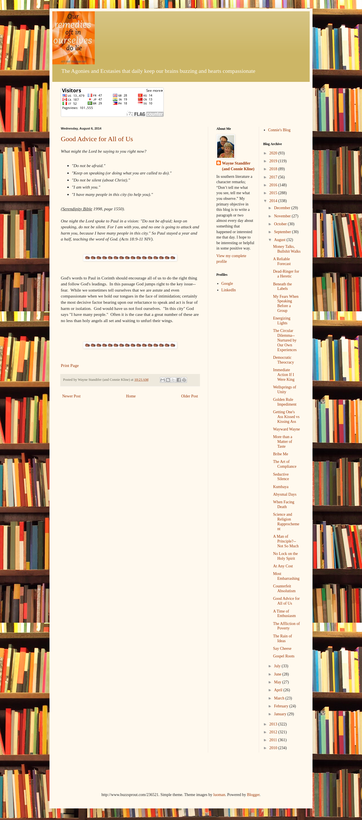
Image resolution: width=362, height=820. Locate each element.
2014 (273, 201)
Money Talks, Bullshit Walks (286, 248)
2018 (273, 169)
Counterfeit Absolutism (284, 588)
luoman (219, 795)
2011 (273, 740)
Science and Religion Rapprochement (286, 521)
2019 (273, 161)
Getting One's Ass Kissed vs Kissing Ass (286, 417)
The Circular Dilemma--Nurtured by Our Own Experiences (284, 340)
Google (227, 283)
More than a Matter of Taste (282, 442)
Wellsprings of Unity (284, 389)
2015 (273, 193)
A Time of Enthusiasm (284, 613)
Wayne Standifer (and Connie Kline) (238, 166)
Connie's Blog (279, 130)
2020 (273, 153)
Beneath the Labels (282, 286)
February (281, 706)
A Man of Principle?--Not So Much (285, 541)
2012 (273, 732)
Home (131, 396)
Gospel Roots (283, 656)
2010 (273, 748)
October (281, 224)
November (283, 216)
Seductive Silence (281, 476)
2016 (273, 185)
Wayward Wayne (286, 429)
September (283, 232)
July (278, 666)
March (279, 698)
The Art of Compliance (284, 464)
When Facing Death (283, 504)
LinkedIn (228, 290)
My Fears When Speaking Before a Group (285, 303)
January (280, 714)
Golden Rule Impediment (284, 401)
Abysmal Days (284, 494)
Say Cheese (282, 648)
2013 (273, 724)
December (282, 208)
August (280, 240)
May (278, 682)
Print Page (70, 365)
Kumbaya (280, 487)
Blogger (253, 795)
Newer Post (71, 396)
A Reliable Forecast (281, 261)
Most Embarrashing (286, 576)
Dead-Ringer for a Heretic (286, 273)
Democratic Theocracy (283, 359)
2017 (273, 177)
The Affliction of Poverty (286, 626)
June (278, 674)
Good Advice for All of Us (97, 139)
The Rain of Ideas (282, 638)
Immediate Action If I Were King (283, 375)
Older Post (189, 396)
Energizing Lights (281, 320)
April (278, 690)
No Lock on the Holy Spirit (285, 556)
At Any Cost (283, 566)
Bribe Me (280, 454)
